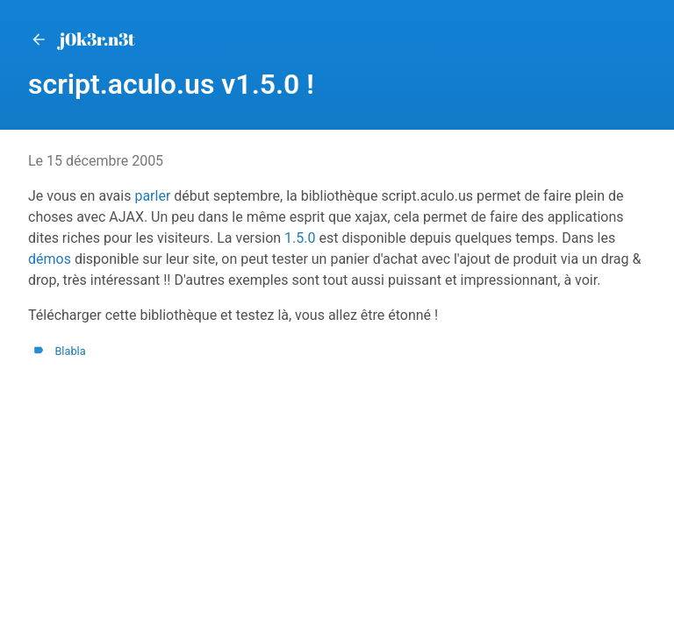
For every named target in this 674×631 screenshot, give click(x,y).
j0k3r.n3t (81, 39)
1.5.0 (299, 238)
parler (152, 196)
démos (49, 259)
